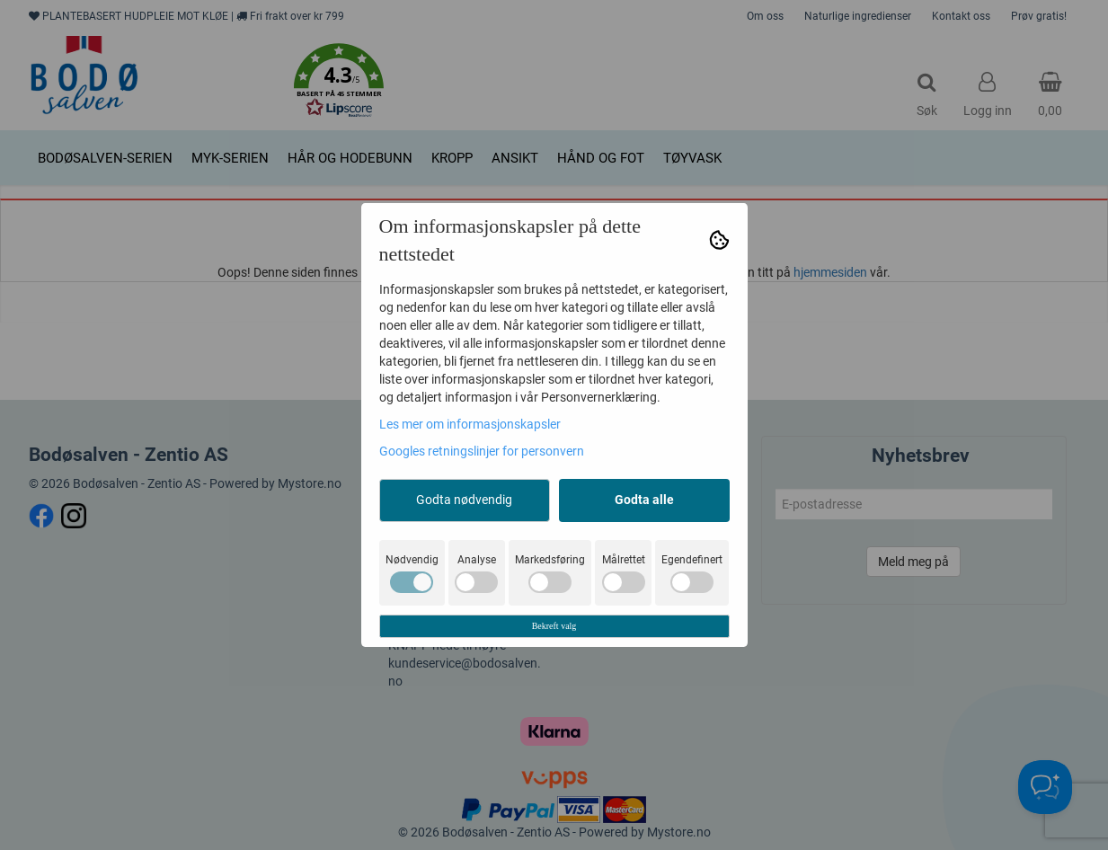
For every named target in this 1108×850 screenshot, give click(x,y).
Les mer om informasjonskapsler (470, 424)
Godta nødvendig (464, 499)
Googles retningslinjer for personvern (481, 451)
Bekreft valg (554, 626)
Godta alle (644, 499)
